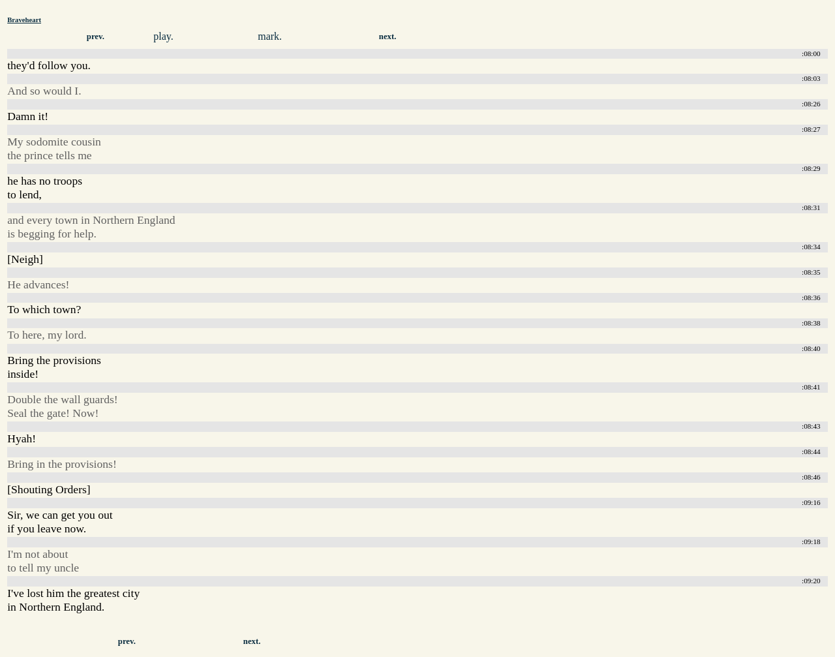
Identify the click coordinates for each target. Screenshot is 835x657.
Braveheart (24, 19)
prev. (95, 36)
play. (163, 36)
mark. (270, 36)
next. (388, 36)
